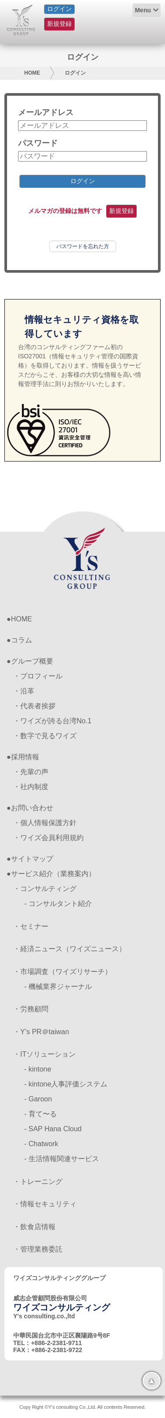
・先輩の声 (30, 772)
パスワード (38, 143)
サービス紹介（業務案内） (53, 873)
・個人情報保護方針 (45, 822)
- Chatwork (41, 1143)
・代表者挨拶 (34, 706)
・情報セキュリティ (45, 1204)
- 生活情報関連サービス (61, 1158)
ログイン (59, 8)
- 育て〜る (40, 1114)
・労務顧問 (30, 1009)
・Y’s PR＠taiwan (41, 1032)
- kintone (37, 1069)
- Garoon (38, 1099)
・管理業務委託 (37, 1249)
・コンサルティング (45, 888)
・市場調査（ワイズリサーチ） (62, 971)
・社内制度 (30, 786)
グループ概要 (32, 661)
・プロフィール (37, 676)
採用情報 (25, 757)
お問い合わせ (32, 808)
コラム (21, 640)
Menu (143, 10)
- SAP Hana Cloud (52, 1129)
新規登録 (59, 23)
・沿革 (23, 691)
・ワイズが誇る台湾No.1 (52, 721)
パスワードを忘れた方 (82, 246)
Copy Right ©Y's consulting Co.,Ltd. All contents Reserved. (82, 1407)
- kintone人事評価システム (65, 1084)
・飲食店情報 (34, 1226)
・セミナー (30, 926)
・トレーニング (37, 1181)
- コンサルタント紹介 (58, 903)
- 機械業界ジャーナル (58, 986)
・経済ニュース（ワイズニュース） (69, 949)
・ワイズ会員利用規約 (48, 837)
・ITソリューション (44, 1054)
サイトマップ (32, 858)
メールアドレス (45, 112)
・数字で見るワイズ (45, 736)
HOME (32, 73)
